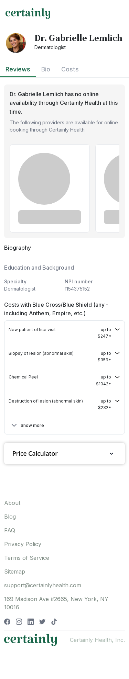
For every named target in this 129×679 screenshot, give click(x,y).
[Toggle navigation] (117, 13)
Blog (10, 516)
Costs (70, 69)
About (12, 502)
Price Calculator (64, 453)
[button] (64, 333)
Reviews (18, 69)
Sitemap (14, 571)
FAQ (9, 530)
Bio (45, 69)
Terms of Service (26, 557)
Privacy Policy (22, 544)
